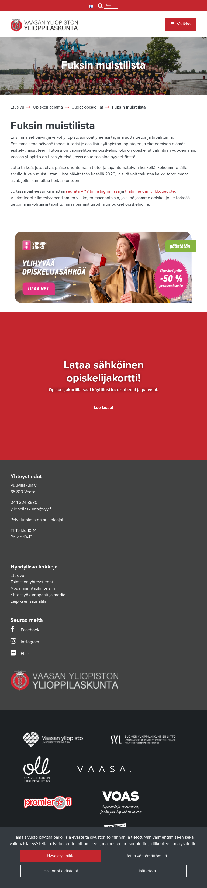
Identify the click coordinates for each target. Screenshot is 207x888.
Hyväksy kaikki (60, 856)
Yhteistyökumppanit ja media (38, 595)
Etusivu (17, 575)
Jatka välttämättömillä (146, 856)
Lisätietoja (146, 871)
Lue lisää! (103, 407)
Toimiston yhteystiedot (32, 582)
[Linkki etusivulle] (44, 25)
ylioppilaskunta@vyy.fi (31, 509)
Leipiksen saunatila (28, 601)
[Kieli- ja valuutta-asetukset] (92, 5)
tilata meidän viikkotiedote (150, 191)
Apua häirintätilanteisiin (33, 588)
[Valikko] (180, 24)
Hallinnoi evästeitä (60, 871)
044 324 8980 (24, 502)
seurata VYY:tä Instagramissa (93, 191)
